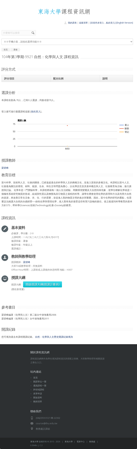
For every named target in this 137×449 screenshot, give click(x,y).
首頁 (35, 377)
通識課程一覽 (39, 385)
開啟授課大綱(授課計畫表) (42, 284)
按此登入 (36, 111)
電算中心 (81, 441)
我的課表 (72, 22)
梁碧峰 (5, 167)
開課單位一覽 (39, 381)
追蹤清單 (83, 22)
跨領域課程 (38, 389)
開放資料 (37, 397)
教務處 (92, 441)
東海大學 (34, 441)
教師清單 (37, 401)
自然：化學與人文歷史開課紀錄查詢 (54, 336)
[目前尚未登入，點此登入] (103, 22)
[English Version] (124, 22)
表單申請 (37, 393)
